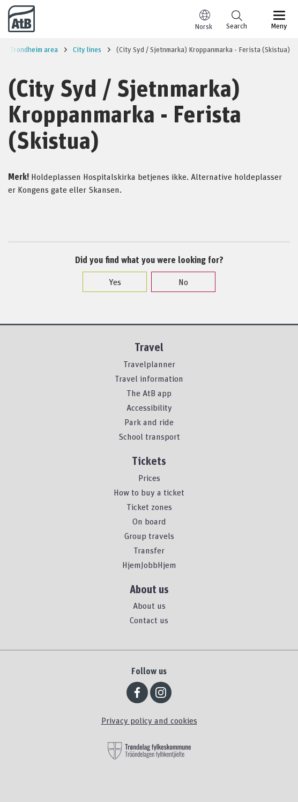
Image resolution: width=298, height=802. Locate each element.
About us (149, 605)
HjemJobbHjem (149, 564)
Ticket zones (149, 506)
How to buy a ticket (149, 492)
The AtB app (149, 393)
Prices (149, 477)
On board (149, 521)
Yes (109, 281)
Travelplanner (149, 364)
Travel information (149, 378)
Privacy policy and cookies (149, 720)
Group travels (149, 535)
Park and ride (149, 422)
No (178, 281)
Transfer (149, 550)
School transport (149, 436)
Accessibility (149, 407)
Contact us (149, 620)
